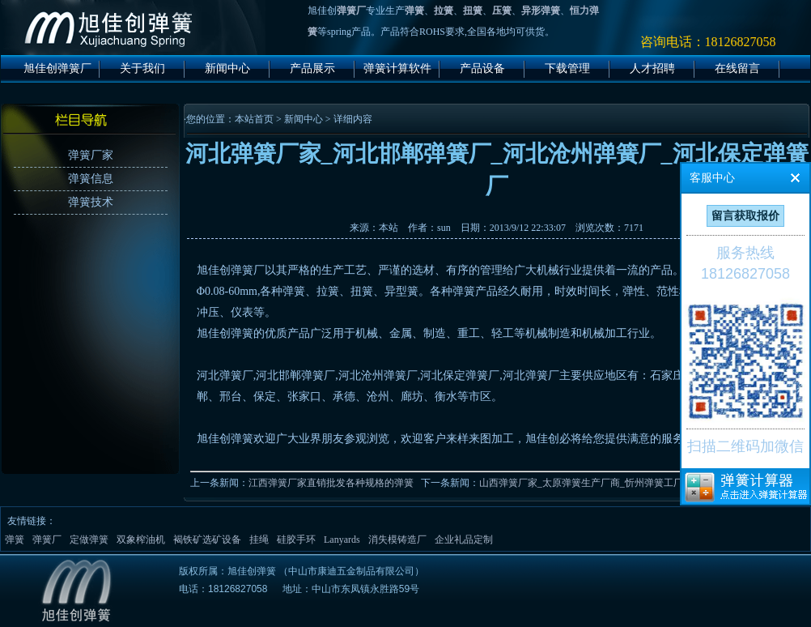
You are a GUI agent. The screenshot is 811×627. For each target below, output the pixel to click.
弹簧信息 (90, 179)
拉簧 (443, 10)
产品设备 (482, 68)
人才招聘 (652, 68)
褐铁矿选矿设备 (207, 539)
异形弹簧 (540, 10)
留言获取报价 (745, 216)
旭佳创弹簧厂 (57, 68)
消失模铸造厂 (397, 539)
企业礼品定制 (464, 539)
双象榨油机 (141, 539)
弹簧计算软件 (397, 68)
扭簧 (472, 10)
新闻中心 (227, 68)
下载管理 (567, 68)
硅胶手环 (296, 539)
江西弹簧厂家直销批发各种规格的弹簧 (331, 482)
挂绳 (259, 539)
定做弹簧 (89, 539)
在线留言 (737, 68)
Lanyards (342, 539)
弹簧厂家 (90, 155)
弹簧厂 (351, 10)
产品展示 (312, 68)
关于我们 (142, 68)
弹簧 (414, 10)
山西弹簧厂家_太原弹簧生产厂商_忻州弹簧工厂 (581, 482)
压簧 (502, 10)
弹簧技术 (90, 202)
